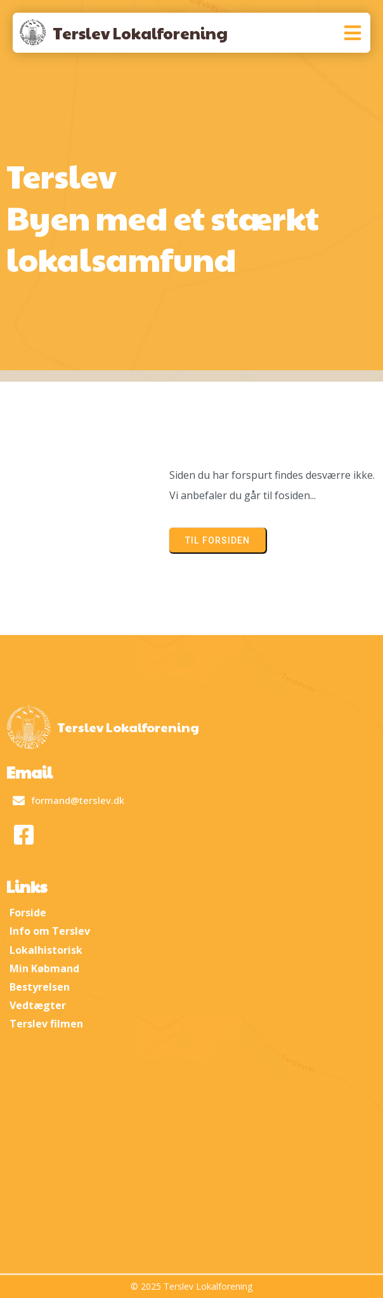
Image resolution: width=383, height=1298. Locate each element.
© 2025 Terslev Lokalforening (191, 1286)
